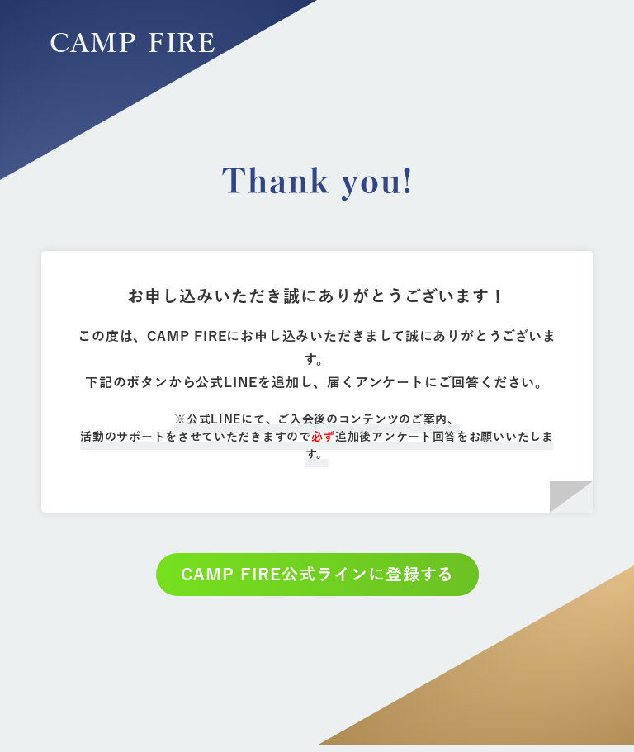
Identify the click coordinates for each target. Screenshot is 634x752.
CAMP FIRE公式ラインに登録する (317, 574)
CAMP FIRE (132, 44)
